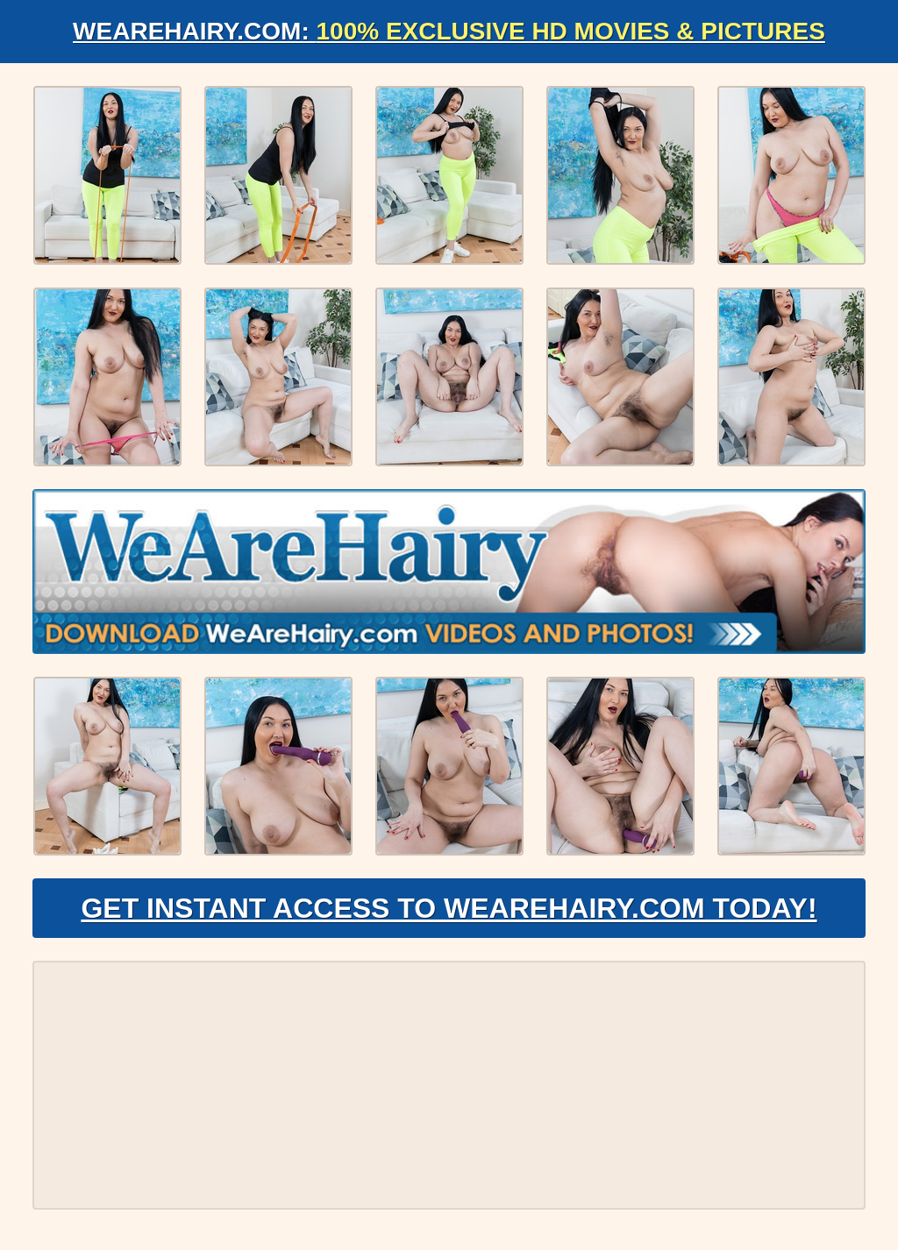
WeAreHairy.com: (449, 31)
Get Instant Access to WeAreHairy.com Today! (448, 908)
